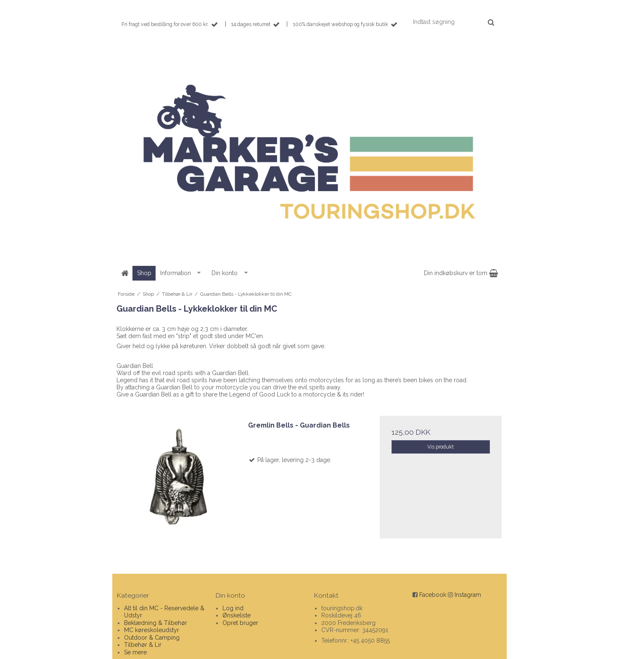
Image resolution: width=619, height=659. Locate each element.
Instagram (468, 594)
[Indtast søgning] (453, 21)
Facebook (432, 594)
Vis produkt (440, 447)
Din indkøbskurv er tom (461, 273)
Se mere (135, 652)
